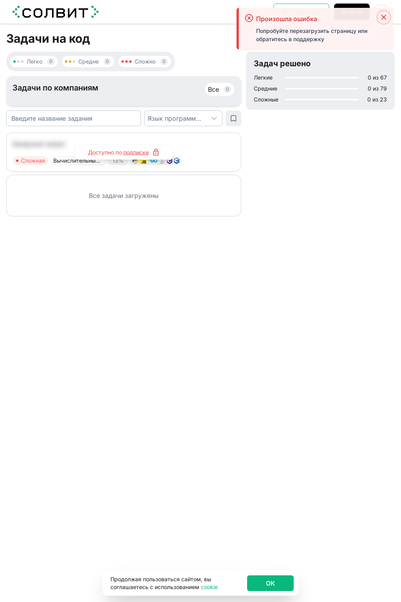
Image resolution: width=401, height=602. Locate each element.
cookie (209, 587)
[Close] (384, 17)
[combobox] (175, 118)
